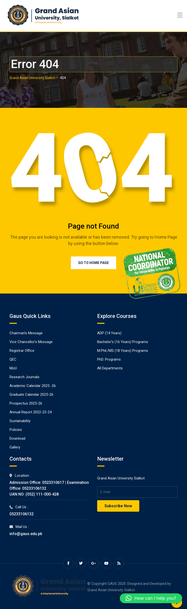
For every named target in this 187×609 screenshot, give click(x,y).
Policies (15, 429)
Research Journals (24, 377)
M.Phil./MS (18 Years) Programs (122, 350)
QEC (12, 359)
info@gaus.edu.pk (25, 533)
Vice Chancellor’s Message (31, 342)
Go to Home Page (93, 263)
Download (17, 438)
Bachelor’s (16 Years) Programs (122, 342)
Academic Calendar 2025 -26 (32, 386)
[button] (151, 598)
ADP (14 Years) (109, 333)
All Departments (110, 368)
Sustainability (19, 421)
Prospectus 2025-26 (25, 403)
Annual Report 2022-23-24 (30, 412)
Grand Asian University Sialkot (111, 590)
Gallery (14, 447)
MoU (13, 368)
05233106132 (21, 514)
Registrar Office (21, 350)
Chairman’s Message (26, 333)
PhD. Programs (109, 359)
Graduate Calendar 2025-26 (31, 394)
